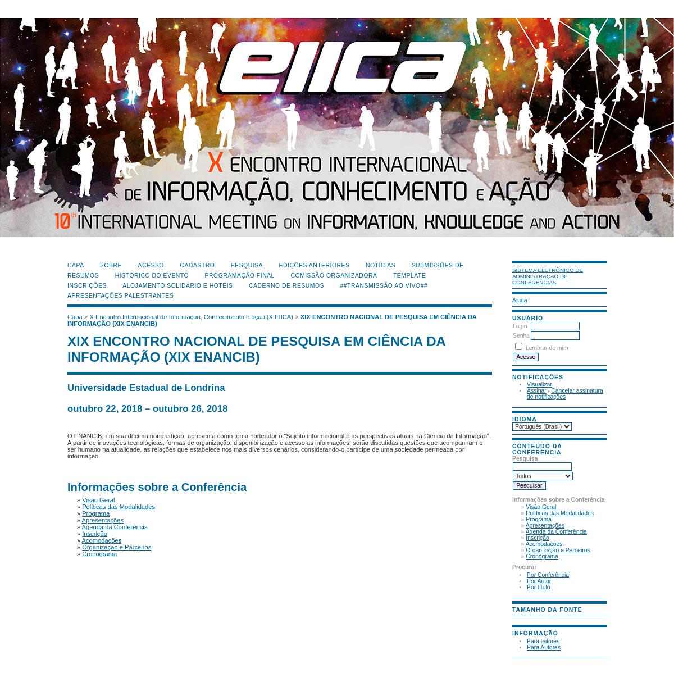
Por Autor (539, 581)
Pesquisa (247, 265)
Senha (521, 336)
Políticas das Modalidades (560, 513)
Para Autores (544, 647)
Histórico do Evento (152, 275)
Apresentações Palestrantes (120, 296)
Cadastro (197, 265)
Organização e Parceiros (558, 550)
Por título (538, 587)
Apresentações (545, 525)
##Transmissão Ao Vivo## (384, 286)
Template (409, 275)
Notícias (380, 265)
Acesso (151, 265)
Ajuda (519, 300)
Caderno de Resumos (286, 286)
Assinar (537, 391)
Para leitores (543, 641)
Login (520, 326)
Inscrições (87, 286)
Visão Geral (541, 507)
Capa (75, 265)
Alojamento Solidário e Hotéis (177, 286)
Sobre (111, 265)
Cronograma (542, 556)
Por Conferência (548, 575)
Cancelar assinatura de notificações (565, 394)
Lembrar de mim (547, 348)
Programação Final (240, 275)
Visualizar (539, 384)
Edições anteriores (314, 265)
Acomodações (544, 544)
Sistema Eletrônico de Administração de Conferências (547, 276)
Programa (539, 519)
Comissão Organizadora (333, 275)
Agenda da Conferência (556, 532)
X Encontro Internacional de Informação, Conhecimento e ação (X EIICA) (192, 316)
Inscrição (537, 538)
